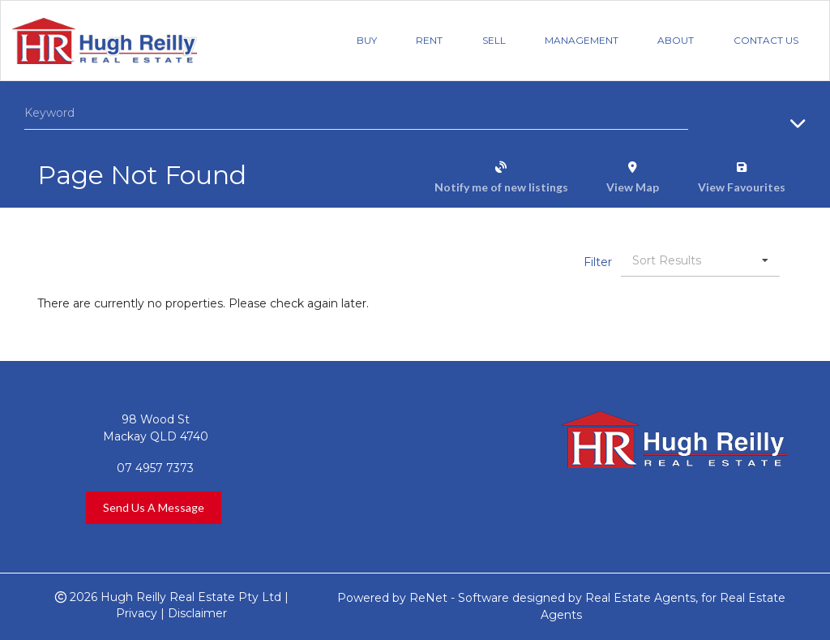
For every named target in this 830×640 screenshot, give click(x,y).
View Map (632, 187)
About (675, 40)
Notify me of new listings (501, 187)
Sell (494, 40)
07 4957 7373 (155, 468)
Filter (598, 262)
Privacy (136, 613)
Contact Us (766, 40)
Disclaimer (197, 613)
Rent (429, 40)
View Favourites (741, 187)
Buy (367, 40)
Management (581, 40)
